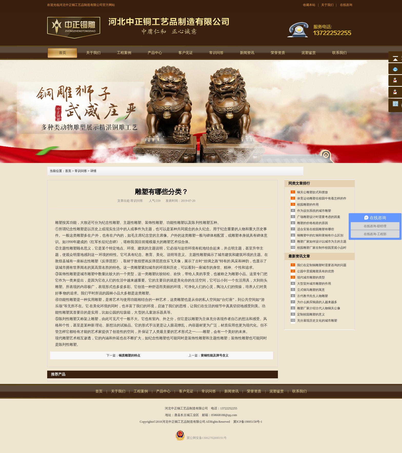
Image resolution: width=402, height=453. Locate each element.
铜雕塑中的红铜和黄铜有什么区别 (320, 235)
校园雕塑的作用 (308, 204)
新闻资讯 (247, 53)
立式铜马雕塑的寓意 (311, 290)
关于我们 (327, 5)
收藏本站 (309, 5)
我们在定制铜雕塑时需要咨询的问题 (321, 265)
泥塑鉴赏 (309, 53)
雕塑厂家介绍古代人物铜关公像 (318, 308)
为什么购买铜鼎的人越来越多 (317, 302)
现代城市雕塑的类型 (311, 277)
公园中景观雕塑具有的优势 (315, 271)
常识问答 (216, 53)
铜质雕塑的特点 (129, 355)
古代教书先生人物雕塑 (312, 296)
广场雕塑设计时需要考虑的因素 (318, 217)
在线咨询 (346, 5)
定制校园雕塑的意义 (311, 314)
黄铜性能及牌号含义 (214, 355)
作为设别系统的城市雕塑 (314, 211)
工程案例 (124, 53)
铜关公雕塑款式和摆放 (312, 192)
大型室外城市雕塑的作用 (314, 283)
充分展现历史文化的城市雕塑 (317, 320)
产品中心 (155, 53)
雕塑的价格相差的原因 (312, 223)
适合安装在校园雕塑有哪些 (315, 229)
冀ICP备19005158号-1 (247, 421)
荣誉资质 (278, 53)
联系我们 (339, 53)
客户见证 (185, 53)
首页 (62, 53)
